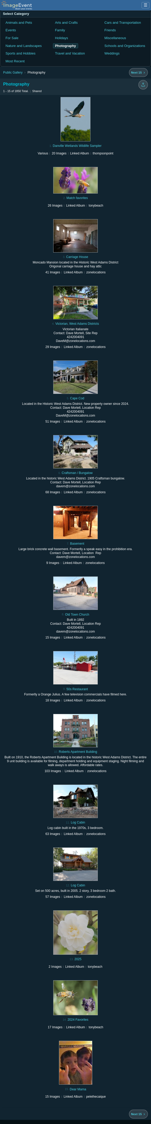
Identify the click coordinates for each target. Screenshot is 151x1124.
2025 (78, 959)
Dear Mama (78, 1089)
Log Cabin (78, 822)
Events (11, 30)
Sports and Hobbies (20, 53)
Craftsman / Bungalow (77, 473)
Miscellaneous (115, 38)
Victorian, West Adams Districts (77, 324)
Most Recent (15, 61)
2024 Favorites (78, 1019)
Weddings (112, 53)
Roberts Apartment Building (78, 752)
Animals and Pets (19, 23)
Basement (77, 543)
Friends (110, 30)
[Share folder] (143, 84)
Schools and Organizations (124, 46)
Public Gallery (13, 72)
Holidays (61, 38)
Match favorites (77, 198)
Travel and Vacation (70, 53)
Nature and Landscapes (24, 46)
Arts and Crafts (66, 23)
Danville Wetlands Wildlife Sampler (77, 146)
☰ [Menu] (145, 5)
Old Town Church (77, 614)
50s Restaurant (77, 689)
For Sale (12, 38)
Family (60, 30)
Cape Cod (77, 398)
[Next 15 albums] (138, 72)
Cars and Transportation (122, 23)
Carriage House (77, 257)
